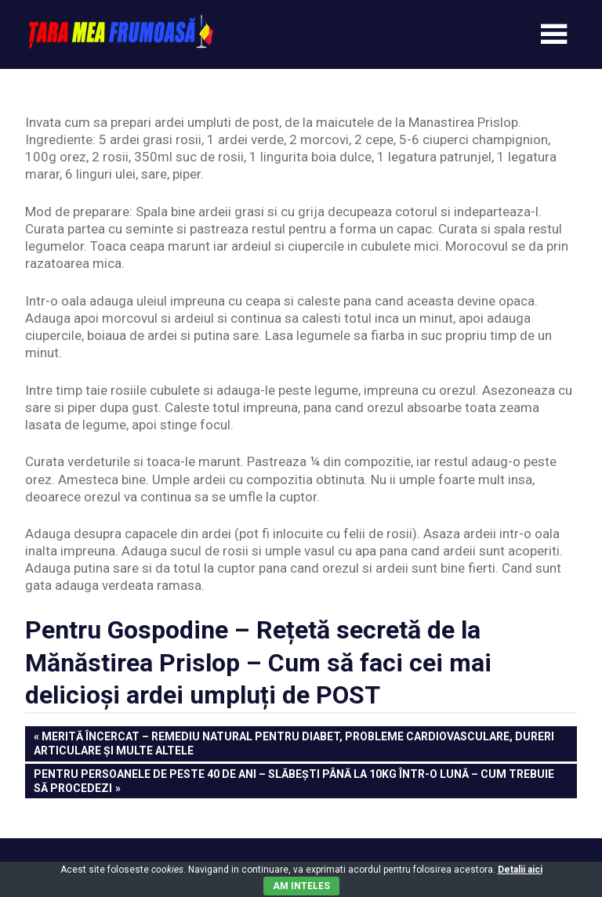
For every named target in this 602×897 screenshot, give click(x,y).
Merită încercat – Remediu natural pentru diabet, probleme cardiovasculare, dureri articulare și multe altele (294, 743)
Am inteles (301, 886)
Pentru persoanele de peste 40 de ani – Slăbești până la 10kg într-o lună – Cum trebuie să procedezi (293, 780)
